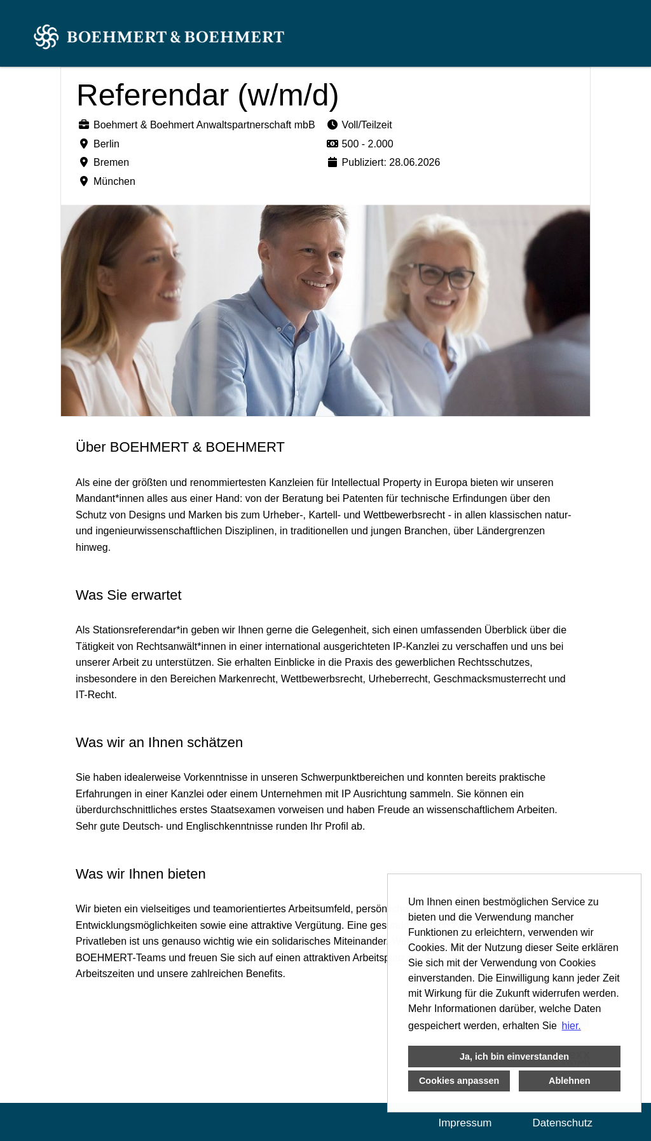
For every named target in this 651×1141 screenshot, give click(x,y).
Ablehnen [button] (570, 1081)
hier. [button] (571, 1025)
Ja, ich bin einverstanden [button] (514, 1056)
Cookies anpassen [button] (459, 1081)
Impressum (464, 1123)
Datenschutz (563, 1123)
